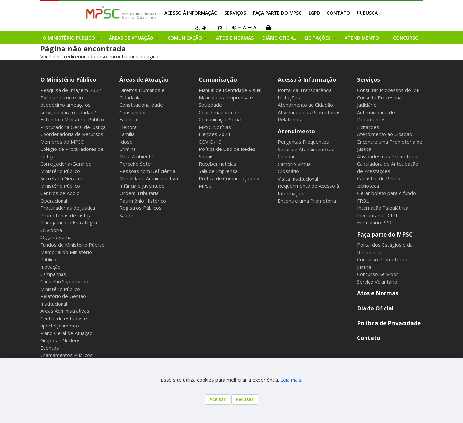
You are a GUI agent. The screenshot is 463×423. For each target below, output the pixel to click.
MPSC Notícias (215, 127)
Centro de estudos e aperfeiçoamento (63, 322)
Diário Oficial (279, 38)
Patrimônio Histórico (142, 200)
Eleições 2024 (214, 134)
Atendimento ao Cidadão (305, 104)
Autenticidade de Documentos (376, 116)
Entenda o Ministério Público (72, 119)
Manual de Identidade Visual (230, 90)
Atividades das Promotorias (309, 112)
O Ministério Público (68, 79)
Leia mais (290, 380)
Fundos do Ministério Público (72, 244)
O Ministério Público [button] (69, 38)
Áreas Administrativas (64, 311)
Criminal (128, 149)
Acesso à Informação (191, 13)
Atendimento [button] (362, 38)
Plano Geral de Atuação (66, 333)
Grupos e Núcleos (60, 340)
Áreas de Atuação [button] (132, 38)
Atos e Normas (235, 38)
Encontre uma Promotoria (307, 200)
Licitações (289, 97)
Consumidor (132, 112)
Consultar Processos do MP (388, 90)
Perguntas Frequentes (303, 141)
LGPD (314, 13)
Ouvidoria (51, 230)
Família (126, 134)
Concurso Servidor (377, 274)
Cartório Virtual (295, 164)
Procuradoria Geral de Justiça (73, 127)
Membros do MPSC (62, 141)
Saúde (126, 215)
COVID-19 (210, 141)
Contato (338, 13)
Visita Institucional (298, 178)
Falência (128, 119)
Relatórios (289, 119)
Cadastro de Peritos (380, 178)
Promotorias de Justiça (66, 215)
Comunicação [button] (185, 38)
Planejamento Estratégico (69, 222)
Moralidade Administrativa (148, 178)
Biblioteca (368, 186)
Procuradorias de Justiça (67, 207)
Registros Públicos (140, 207)
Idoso (126, 141)
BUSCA (367, 13)
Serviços (235, 13)
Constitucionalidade (141, 104)
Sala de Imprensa (218, 171)
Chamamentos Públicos (66, 355)
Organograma (56, 237)
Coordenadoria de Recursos (71, 134)
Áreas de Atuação (144, 79)
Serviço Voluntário (377, 281)
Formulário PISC (375, 222)
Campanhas (53, 274)
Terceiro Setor (135, 163)
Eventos (49, 347)
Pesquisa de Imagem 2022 (70, 90)
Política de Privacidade (389, 323)
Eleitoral (128, 127)
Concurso (405, 38)
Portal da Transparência (305, 90)
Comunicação (218, 79)
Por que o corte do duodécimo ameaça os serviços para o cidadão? (68, 104)
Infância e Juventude (142, 186)
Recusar (245, 399)
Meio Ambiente (136, 156)
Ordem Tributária (139, 193)
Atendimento (296, 131)
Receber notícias (217, 163)
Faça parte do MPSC (277, 13)
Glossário (288, 171)
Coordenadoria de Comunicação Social (220, 116)
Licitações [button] (318, 38)
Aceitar (217, 399)
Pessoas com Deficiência (147, 171)
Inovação (50, 266)
